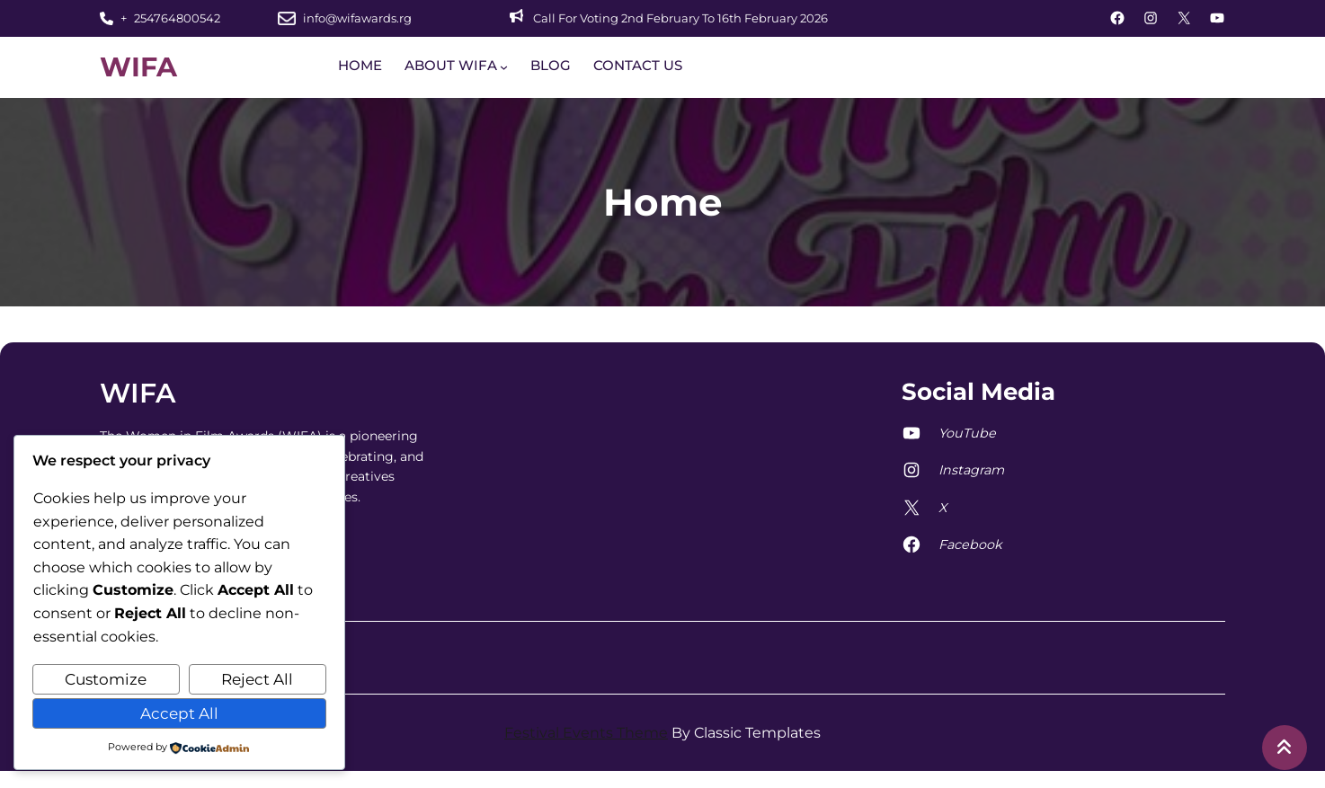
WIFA (138, 67)
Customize (106, 679)
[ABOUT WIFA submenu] (504, 67)
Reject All (257, 679)
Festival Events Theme (586, 732)
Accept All (179, 713)
